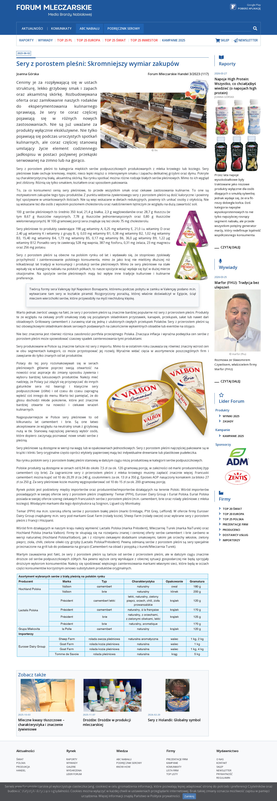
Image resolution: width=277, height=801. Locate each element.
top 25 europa (88, 40)
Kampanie (172, 763)
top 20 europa (231, 514)
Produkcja (23, 766)
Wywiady (228, 265)
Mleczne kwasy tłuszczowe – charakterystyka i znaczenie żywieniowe (41, 724)
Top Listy (172, 774)
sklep (222, 40)
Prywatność (224, 774)
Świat (19, 759)
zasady (225, 421)
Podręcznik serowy (124, 28)
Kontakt (221, 763)
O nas (220, 759)
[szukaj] (235, 28)
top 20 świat (230, 509)
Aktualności (32, 28)
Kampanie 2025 (173, 40)
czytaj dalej (230, 247)
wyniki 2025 (228, 416)
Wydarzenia (74, 770)
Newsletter (223, 770)
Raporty (227, 61)
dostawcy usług (233, 535)
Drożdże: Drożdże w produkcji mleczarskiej (107, 722)
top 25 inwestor (144, 40)
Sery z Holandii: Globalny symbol (174, 720)
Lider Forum (231, 399)
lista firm (172, 770)
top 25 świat (115, 40)
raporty (26, 40)
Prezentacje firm (233, 524)
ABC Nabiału (89, 28)
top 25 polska (231, 519)
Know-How (123, 766)
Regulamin (223, 777)
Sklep (219, 766)
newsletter (246, 40)
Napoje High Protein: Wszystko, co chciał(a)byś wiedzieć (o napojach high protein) (235, 86)
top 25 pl (64, 40)
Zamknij (189, 796)
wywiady (45, 40)
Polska (20, 763)
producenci (229, 530)
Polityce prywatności (165, 796)
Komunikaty (61, 28)
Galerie (71, 766)
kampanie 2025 (231, 436)
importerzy (229, 540)
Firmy (225, 497)
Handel (21, 770)
